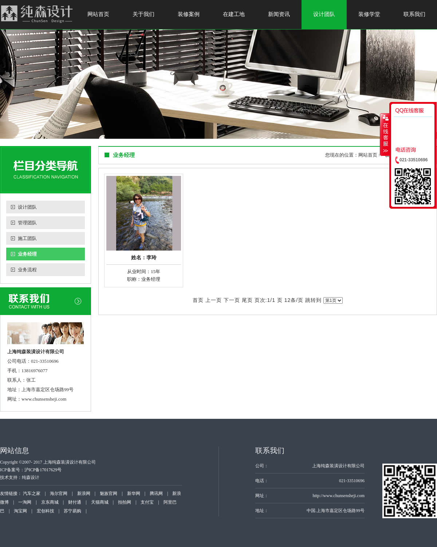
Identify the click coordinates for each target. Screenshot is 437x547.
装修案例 (189, 14)
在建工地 (234, 14)
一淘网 (24, 502)
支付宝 (147, 502)
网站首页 (98, 14)
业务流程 (27, 269)
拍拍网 (124, 502)
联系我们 (414, 14)
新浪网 (83, 493)
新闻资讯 (279, 14)
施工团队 (27, 238)
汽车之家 (31, 493)
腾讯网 (156, 493)
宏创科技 (45, 510)
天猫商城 (100, 502)
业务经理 (27, 254)
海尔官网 (58, 493)
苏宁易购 (72, 510)
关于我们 (143, 14)
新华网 (133, 493)
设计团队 (324, 14)
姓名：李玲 (144, 257)
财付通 (74, 502)
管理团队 (27, 222)
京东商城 (50, 502)
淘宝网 (20, 510)
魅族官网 (108, 493)
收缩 (385, 134)
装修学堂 (369, 14)
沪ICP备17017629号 (43, 469)
